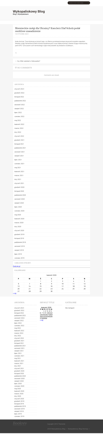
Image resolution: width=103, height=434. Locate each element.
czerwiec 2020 (19, 211)
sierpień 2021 (19, 155)
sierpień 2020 (19, 203)
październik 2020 (20, 195)
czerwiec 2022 (19, 116)
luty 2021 (17, 179)
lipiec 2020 (18, 207)
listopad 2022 (19, 96)
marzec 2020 (18, 222)
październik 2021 (20, 148)
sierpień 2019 (19, 250)
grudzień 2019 (19, 234)
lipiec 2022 (18, 112)
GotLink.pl (16, 266)
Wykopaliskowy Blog (29, 11)
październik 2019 (20, 242)
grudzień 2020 (19, 187)
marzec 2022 (18, 128)
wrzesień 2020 (19, 199)
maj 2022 (17, 120)
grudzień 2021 (19, 140)
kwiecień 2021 (19, 171)
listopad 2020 (19, 191)
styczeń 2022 (19, 136)
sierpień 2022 (19, 108)
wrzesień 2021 (19, 152)
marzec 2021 (18, 175)
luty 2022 (17, 132)
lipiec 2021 (18, 159)
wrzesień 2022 (19, 104)
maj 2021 (17, 167)
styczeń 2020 (19, 230)
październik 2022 (20, 100)
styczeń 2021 (19, 183)
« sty (14, 293)
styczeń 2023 (19, 89)
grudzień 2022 (19, 93)
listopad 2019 (19, 238)
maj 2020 (17, 214)
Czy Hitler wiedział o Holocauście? (27, 61)
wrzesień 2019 (19, 246)
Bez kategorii (69, 308)
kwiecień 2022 (19, 124)
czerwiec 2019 (19, 258)
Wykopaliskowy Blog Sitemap (78, 429)
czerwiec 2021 (19, 163)
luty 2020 (17, 226)
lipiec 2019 (18, 254)
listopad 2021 (19, 144)
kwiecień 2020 (19, 218)
